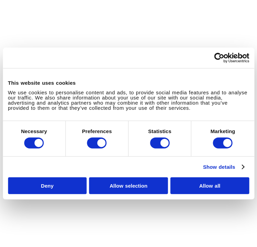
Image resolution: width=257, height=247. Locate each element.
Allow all (209, 185)
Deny (47, 185)
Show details (219, 166)
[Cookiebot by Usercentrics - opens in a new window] (219, 58)
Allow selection (128, 185)
